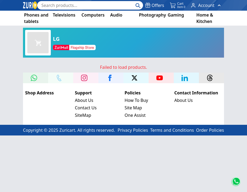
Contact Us (86, 108)
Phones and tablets (36, 18)
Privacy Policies (133, 130)
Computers (93, 15)
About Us (84, 100)
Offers (154, 5)
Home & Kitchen (204, 18)
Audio (116, 15)
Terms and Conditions (172, 130)
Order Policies (210, 130)
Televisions (64, 15)
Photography (152, 15)
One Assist (135, 115)
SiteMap (83, 115)
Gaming (176, 15)
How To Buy (136, 100)
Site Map (133, 108)
